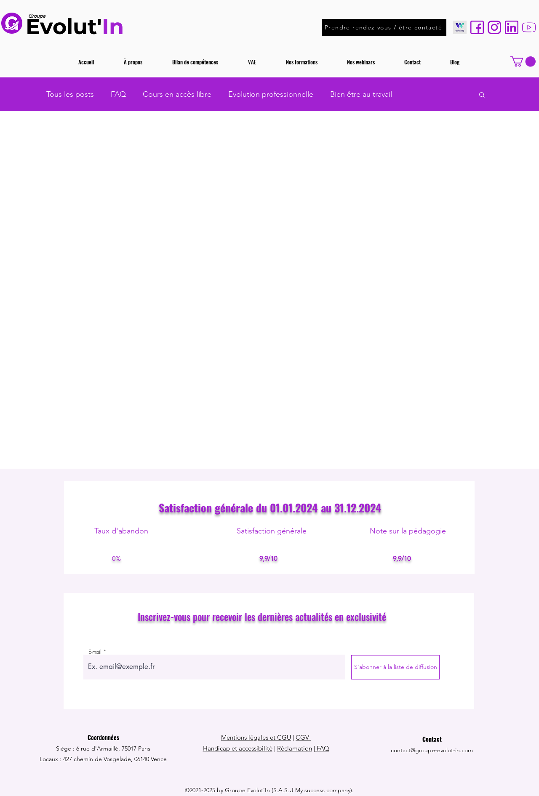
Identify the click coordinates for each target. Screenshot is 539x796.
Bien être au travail (361, 94)
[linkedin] (511, 27)
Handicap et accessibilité (237, 748)
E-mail (94, 652)
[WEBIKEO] (460, 27)
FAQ (118, 94)
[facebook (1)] (477, 27)
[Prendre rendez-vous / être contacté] (384, 27)
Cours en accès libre (177, 94)
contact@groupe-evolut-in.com (432, 750)
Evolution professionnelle (270, 94)
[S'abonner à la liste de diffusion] (395, 667)
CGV (303, 737)
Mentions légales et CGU (256, 737)
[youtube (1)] (529, 27)
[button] (523, 61)
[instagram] (494, 27)
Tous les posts (70, 94)
